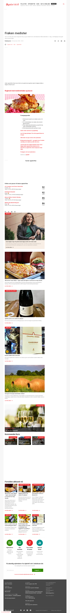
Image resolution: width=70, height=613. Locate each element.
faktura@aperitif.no (50, 593)
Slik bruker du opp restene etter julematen (30, 137)
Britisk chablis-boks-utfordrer (12, 355)
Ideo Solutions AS (58, 610)
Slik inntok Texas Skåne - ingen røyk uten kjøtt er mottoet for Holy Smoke (23, 280)
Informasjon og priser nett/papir (32, 587)
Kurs (37, 4)
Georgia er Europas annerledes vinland (14, 393)
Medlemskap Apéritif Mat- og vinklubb (33, 592)
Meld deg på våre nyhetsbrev (31, 604)
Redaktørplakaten (17, 595)
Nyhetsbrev (39, 5)
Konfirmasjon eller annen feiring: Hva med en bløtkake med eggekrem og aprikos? (24, 526)
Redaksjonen (8, 41)
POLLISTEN (24, 4)
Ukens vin (27, 5)
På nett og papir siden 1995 (31, 583)
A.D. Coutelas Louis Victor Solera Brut (14, 186)
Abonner (54, 3)
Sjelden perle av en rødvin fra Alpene (14, 318)
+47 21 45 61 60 (32, 598)
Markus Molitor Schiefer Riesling (13, 197)
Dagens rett (23, 5)
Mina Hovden (7, 591)
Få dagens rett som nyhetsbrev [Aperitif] (27, 152)
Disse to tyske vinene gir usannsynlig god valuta (11, 524)
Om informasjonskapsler (10, 598)
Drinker (31, 5)
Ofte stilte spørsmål (29, 600)
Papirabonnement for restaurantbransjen (34, 591)
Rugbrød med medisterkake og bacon (18, 91)
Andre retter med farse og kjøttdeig (29, 130)
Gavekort (34, 5)
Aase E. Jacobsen (8, 583)
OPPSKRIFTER (31, 4)
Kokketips (53, 5)
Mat (14, 44)
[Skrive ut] (65, 41)
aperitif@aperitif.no (29, 596)
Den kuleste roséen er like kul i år (37, 494)
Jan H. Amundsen (8, 587)
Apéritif (27, 154)
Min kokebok (43, 5)
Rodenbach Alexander (10, 191)
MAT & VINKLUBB (45, 4)
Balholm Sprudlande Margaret (12, 202)
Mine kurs (48, 5)
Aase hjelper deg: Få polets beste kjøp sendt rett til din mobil (21, 241)
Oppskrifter (19, 44)
